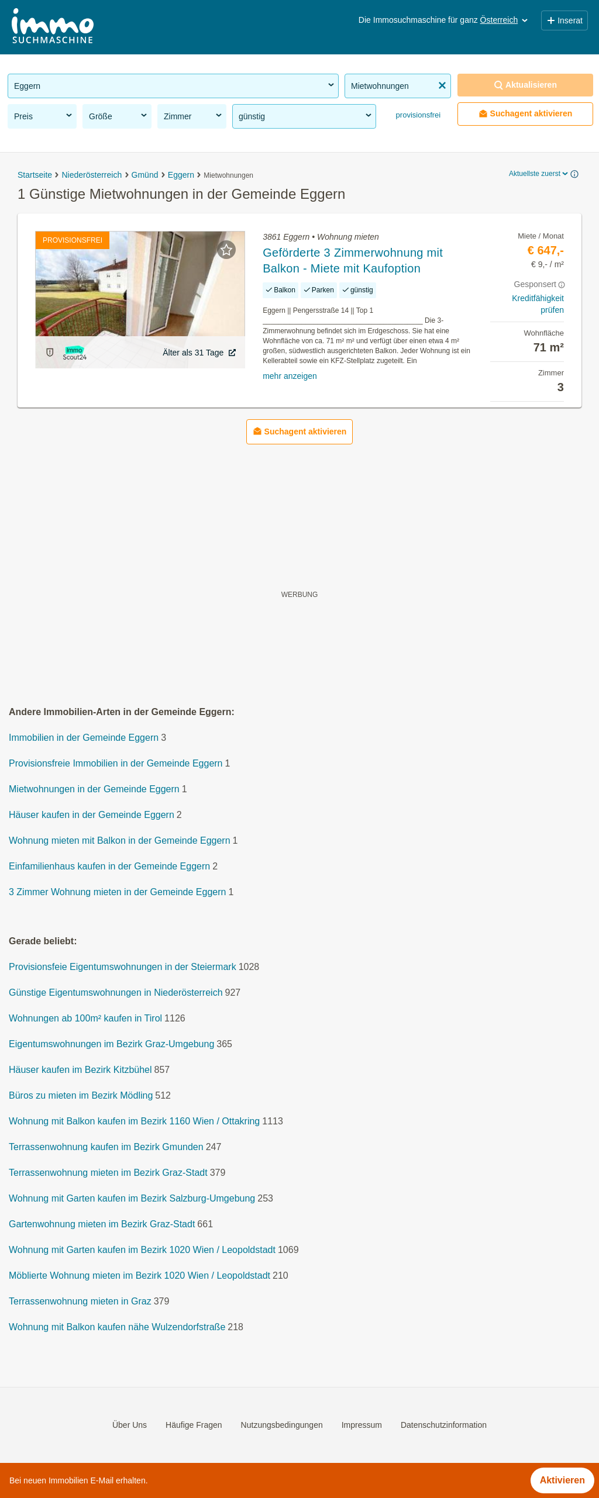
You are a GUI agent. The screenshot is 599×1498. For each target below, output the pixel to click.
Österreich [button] (505, 20)
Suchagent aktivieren (525, 114)
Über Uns (129, 1425)
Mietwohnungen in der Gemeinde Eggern (94, 790)
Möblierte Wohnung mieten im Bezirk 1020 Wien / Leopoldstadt (139, 1276)
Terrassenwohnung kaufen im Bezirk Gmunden (106, 1147)
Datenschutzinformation (444, 1425)
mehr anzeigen (290, 376)
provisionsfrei (417, 115)
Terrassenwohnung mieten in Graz (80, 1302)
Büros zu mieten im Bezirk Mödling (81, 1096)
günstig (306, 116)
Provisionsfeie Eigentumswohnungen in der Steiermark (122, 967)
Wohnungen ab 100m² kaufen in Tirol (85, 1019)
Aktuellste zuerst (539, 173)
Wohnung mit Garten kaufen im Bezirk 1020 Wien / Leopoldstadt (142, 1250)
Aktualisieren (525, 85)
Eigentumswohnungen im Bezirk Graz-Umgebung (111, 1045)
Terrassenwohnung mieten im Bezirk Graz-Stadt (108, 1173)
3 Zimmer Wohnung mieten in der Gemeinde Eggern (117, 893)
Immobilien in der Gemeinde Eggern (84, 738)
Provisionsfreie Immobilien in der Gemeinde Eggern (116, 764)
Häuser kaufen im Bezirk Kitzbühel (80, 1070)
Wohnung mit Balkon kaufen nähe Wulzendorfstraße (117, 1328)
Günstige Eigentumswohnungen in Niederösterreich (116, 993)
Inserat (564, 20)
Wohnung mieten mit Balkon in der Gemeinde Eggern (119, 841)
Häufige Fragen (194, 1425)
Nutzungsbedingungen (282, 1425)
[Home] (53, 27)
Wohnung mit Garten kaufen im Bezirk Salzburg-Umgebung (132, 1199)
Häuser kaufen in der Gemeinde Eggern (91, 815)
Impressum (362, 1425)
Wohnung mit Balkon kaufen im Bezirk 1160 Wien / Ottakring (134, 1122)
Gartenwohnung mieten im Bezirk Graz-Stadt (102, 1225)
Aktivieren (562, 1480)
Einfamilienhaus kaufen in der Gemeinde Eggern (109, 867)
